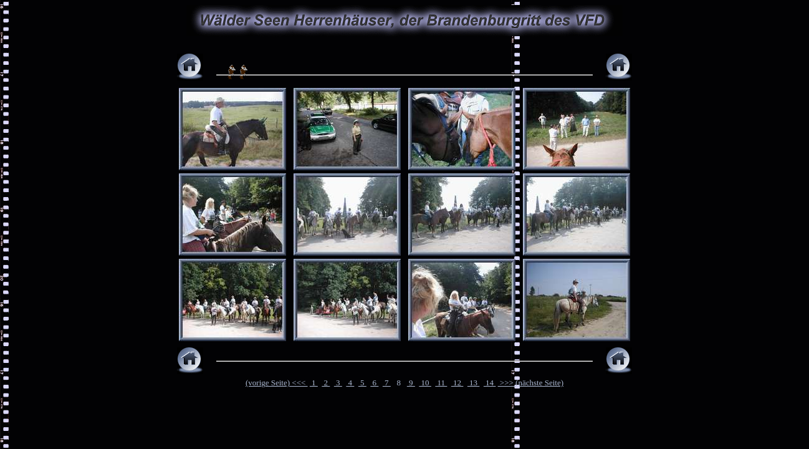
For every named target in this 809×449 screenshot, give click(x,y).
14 (490, 382)
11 (441, 382)
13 (473, 382)
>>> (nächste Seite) (530, 382)
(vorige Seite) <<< (277, 382)
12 (457, 382)
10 (425, 382)
